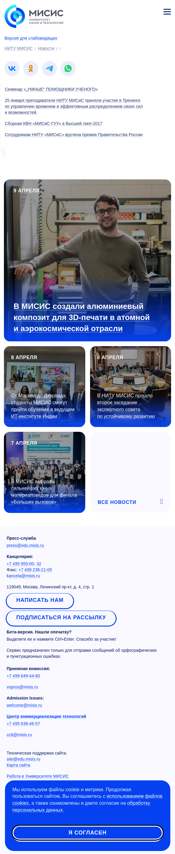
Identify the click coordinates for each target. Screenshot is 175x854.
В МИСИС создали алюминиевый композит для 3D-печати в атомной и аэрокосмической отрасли (82, 317)
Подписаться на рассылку (61, 618)
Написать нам (40, 600)
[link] (12, 68)
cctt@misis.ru (19, 734)
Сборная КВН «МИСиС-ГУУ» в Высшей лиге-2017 (53, 123)
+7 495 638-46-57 (23, 723)
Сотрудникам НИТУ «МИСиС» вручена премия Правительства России (73, 134)
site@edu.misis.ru (23, 759)
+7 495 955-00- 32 (24, 563)
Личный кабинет (152, 10)
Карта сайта (18, 765)
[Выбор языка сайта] (139, 10)
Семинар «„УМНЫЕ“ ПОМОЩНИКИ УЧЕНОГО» (51, 89)
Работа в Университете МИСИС (38, 776)
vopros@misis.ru (22, 687)
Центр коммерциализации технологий (46, 716)
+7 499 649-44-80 (23, 675)
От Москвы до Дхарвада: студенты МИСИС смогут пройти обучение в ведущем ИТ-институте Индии (42, 406)
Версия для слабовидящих (31, 38)
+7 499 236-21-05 (35, 569)
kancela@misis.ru (23, 575)
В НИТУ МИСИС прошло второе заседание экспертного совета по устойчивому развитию (126, 406)
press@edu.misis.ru (25, 545)
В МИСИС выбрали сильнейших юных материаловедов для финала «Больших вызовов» (44, 492)
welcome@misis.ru (24, 705)
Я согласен (87, 833)
